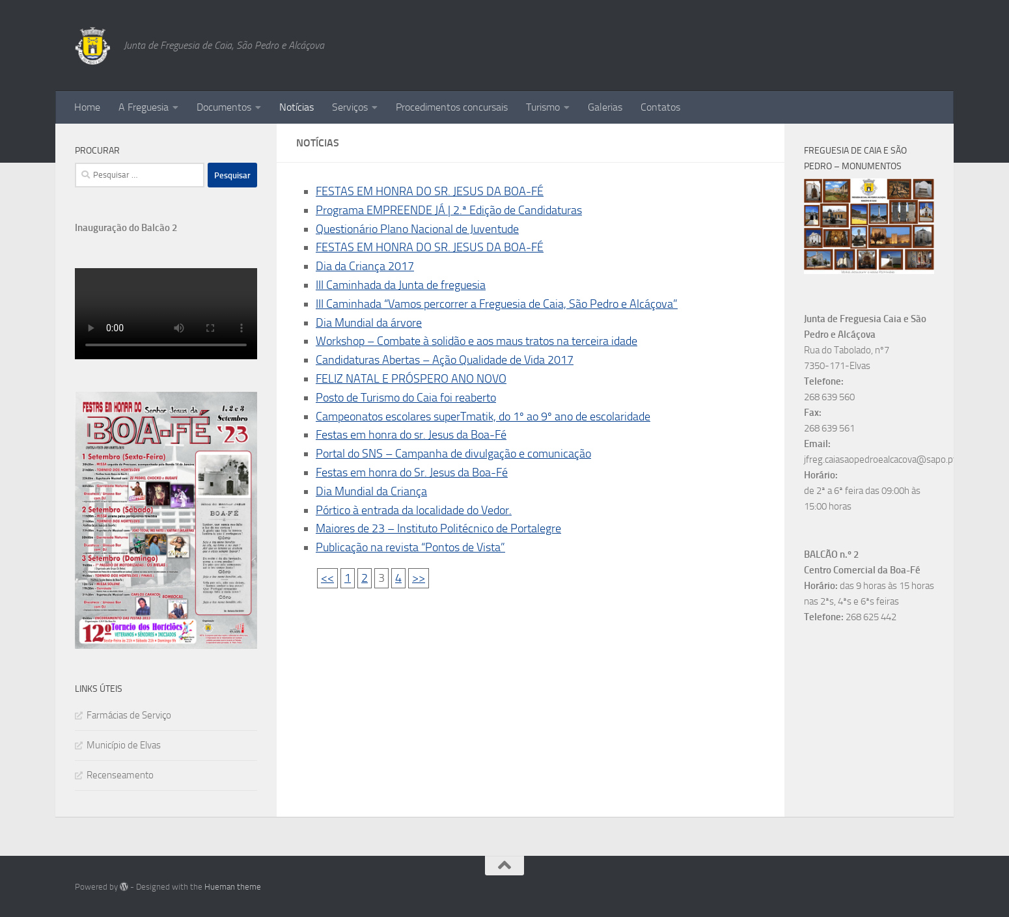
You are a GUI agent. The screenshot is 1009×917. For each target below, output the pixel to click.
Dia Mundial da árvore (369, 323)
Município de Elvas (124, 745)
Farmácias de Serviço (129, 715)
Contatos (660, 107)
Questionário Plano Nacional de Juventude (417, 229)
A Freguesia (143, 107)
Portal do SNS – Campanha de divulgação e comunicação (453, 453)
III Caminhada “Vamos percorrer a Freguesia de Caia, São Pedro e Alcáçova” (497, 304)
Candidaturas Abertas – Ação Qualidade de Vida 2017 (445, 360)
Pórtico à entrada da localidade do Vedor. (414, 510)
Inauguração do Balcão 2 (126, 228)
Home (87, 107)
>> (418, 578)
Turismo (543, 107)
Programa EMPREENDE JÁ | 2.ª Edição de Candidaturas (449, 210)
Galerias (605, 107)
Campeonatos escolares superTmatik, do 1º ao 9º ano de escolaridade (483, 416)
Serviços (350, 107)
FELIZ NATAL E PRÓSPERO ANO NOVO (411, 379)
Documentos (224, 107)
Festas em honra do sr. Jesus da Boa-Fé (411, 435)
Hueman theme (232, 887)
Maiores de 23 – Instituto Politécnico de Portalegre (438, 528)
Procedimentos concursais (452, 107)
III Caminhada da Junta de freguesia (401, 285)
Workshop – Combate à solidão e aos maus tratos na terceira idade (476, 341)
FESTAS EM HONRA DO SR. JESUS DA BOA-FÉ (430, 191)
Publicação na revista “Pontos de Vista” (410, 547)
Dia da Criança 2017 (365, 266)
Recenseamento (120, 775)
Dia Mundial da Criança (371, 491)
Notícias (296, 107)
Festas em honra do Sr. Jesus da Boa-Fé (412, 472)
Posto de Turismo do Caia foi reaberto (406, 397)
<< (327, 578)
